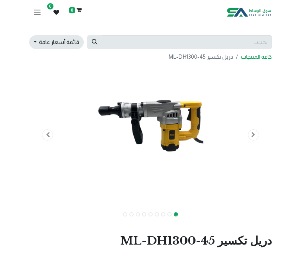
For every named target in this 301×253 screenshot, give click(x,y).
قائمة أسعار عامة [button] (58, 42)
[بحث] (94, 42)
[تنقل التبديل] (37, 12)
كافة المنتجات (256, 57)
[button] (254, 135)
